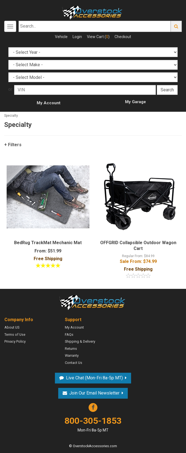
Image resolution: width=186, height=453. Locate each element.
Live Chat (94, 377)
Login (77, 36)
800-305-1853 (93, 424)
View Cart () (98, 36)
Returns (71, 349)
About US (11, 327)
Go (176, 26)
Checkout (123, 36)
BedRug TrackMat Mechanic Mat (48, 242)
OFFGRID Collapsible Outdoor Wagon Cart (138, 245)
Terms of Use (14, 334)
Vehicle (61, 36)
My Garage (135, 101)
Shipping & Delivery (80, 341)
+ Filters (13, 144)
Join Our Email (94, 393)
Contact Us (73, 363)
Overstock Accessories (93, 301)
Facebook (93, 407)
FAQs (69, 334)
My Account (48, 102)
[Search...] (94, 26)
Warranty (72, 355)
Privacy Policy (15, 341)
